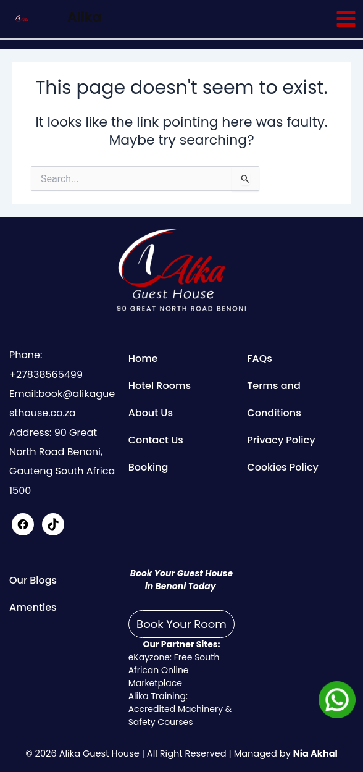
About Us (150, 413)
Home (143, 358)
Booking (148, 467)
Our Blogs (33, 580)
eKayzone (149, 657)
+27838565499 (46, 374)
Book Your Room (181, 624)
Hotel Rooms (159, 386)
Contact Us (155, 440)
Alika (84, 17)
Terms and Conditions (274, 399)
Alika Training (157, 696)
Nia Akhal (315, 753)
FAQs (259, 358)
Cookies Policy (283, 467)
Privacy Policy (281, 440)
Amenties (33, 607)
